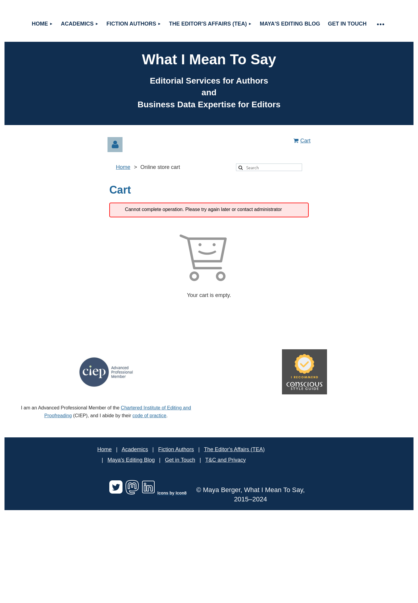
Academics (135, 449)
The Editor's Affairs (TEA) (234, 449)
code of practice (149, 415)
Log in (115, 144)
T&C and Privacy (225, 460)
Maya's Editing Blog (131, 460)
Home (123, 167)
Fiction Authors (176, 449)
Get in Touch (180, 460)
